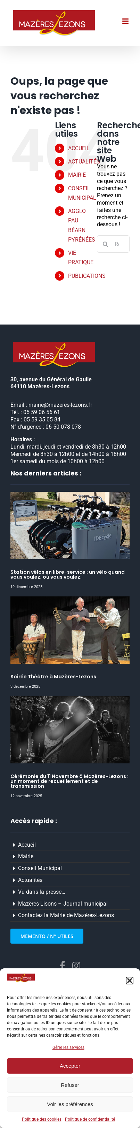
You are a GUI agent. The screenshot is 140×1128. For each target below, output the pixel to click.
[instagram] (76, 965)
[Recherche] (105, 244)
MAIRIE (77, 175)
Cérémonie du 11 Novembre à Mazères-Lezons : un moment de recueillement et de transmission (69, 781)
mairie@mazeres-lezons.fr (60, 405)
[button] (129, 980)
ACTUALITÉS (84, 161)
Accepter (70, 1066)
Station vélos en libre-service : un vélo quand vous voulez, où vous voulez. (67, 574)
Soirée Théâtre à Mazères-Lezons (53, 676)
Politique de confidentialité (90, 1119)
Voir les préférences (70, 1104)
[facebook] (62, 965)
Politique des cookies (41, 1119)
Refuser (70, 1085)
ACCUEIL (79, 148)
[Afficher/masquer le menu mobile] (126, 21)
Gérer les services (68, 1047)
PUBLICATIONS (87, 276)
